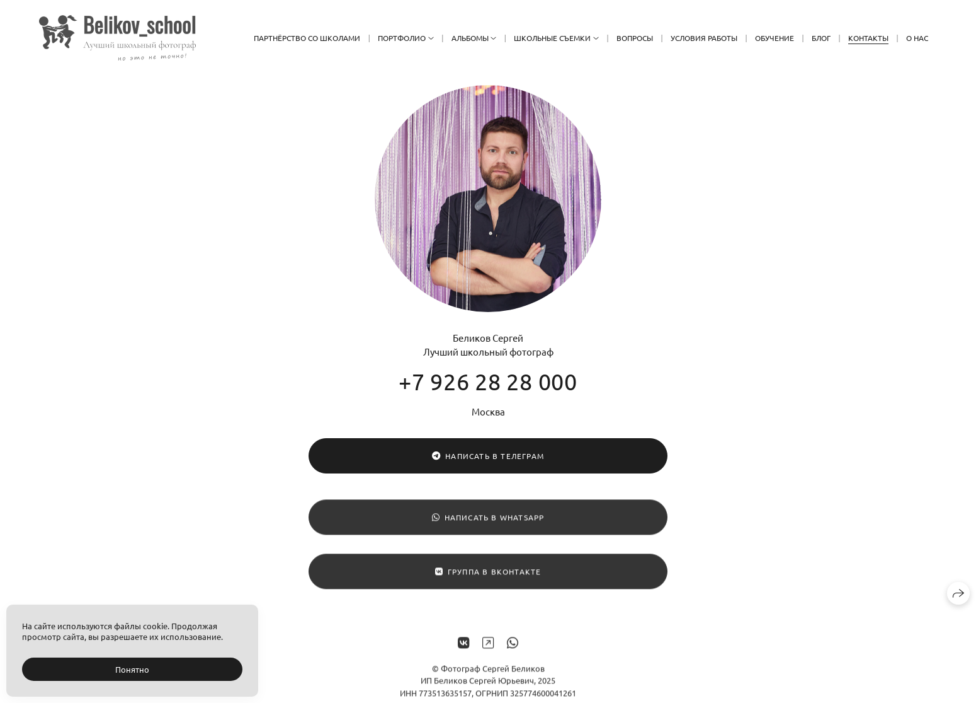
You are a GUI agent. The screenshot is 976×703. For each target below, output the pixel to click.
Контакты (868, 38)
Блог (821, 38)
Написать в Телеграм (488, 456)
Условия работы (704, 38)
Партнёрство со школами (307, 38)
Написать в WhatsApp (488, 521)
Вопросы (634, 38)
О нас (917, 38)
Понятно (132, 669)
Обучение (774, 38)
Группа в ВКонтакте (488, 576)
